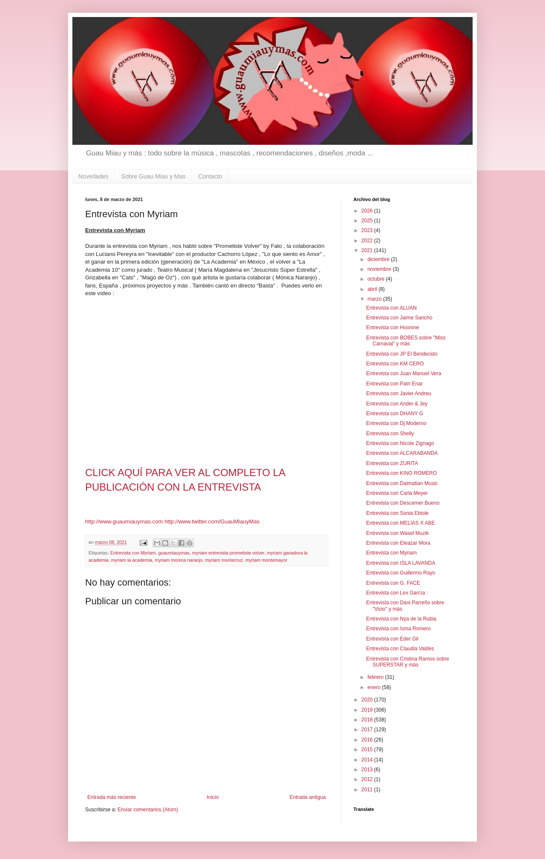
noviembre (380, 269)
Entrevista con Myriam (133, 552)
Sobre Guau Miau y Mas (153, 176)
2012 (367, 779)
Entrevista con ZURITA (392, 463)
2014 (367, 760)
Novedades (93, 176)
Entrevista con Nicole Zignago (400, 443)
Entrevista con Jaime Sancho (399, 318)
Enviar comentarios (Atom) (148, 810)
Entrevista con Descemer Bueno (402, 503)
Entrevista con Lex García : (397, 593)
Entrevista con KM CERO (395, 364)
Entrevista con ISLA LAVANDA (400, 563)
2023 (367, 230)
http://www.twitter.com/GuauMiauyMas (212, 521)
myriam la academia (131, 560)
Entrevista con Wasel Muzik (397, 533)
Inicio (213, 797)
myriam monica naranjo (178, 560)
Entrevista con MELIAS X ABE (400, 523)
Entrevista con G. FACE (393, 583)
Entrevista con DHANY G (394, 414)
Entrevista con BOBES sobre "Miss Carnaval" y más (405, 341)
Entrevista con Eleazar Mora (398, 543)
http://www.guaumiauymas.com (124, 521)
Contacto (210, 176)
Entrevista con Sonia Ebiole (397, 513)
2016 (367, 740)
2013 (367, 770)
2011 (367, 790)
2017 (367, 730)
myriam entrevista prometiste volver (228, 552)
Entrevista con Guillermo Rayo (400, 573)
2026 (367, 211)
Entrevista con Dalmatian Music (402, 483)
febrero (376, 677)
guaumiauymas (173, 552)
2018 (367, 720)
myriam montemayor (266, 560)
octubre (376, 279)
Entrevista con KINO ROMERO (401, 473)
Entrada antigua (308, 797)
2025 (367, 221)
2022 (367, 241)
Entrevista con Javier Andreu (398, 393)
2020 (367, 700)
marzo (375, 299)
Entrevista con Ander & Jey (396, 404)
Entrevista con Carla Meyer (397, 493)
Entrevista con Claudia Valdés (400, 649)
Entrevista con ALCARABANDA (402, 453)
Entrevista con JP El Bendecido (401, 354)
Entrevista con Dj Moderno (396, 423)
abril (373, 289)
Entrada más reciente (111, 797)
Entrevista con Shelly (390, 434)
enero (374, 687)
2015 (367, 750)
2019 (367, 710)
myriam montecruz (224, 560)
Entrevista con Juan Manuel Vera (403, 373)
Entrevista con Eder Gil (392, 639)
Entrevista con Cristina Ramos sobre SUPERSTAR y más (407, 662)
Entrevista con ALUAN (391, 308)
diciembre (379, 259)
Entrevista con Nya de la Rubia (401, 619)
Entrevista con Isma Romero (398, 629)
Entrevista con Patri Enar (394, 384)
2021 (367, 250)
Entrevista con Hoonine (392, 327)
